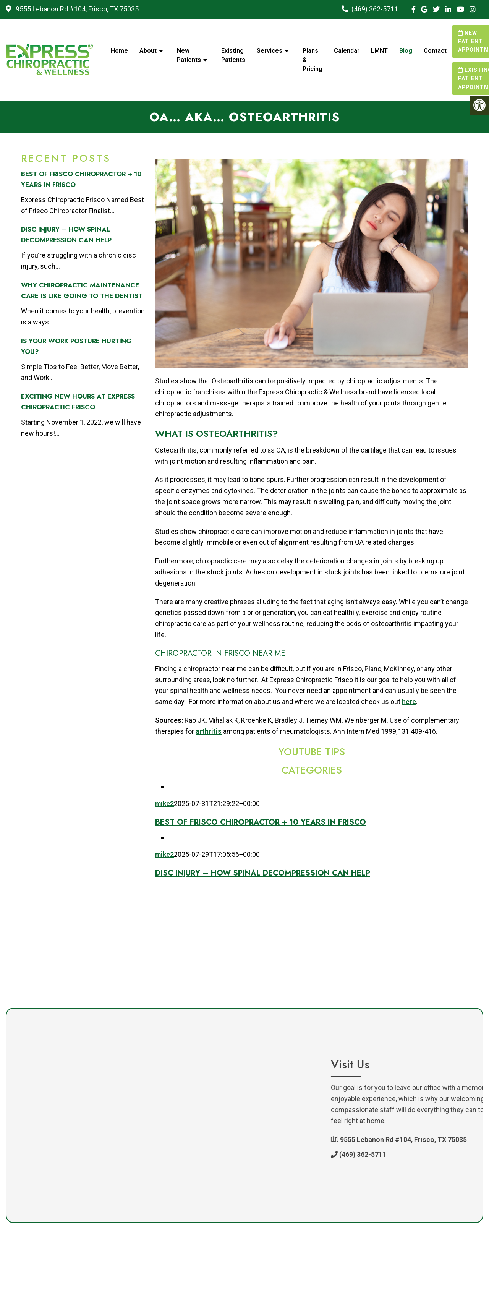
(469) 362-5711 (374, 9)
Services (269, 50)
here (409, 701)
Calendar (346, 50)
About (148, 50)
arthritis (209, 731)
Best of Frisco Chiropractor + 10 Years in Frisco (260, 822)
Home (119, 50)
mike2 (164, 804)
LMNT (379, 50)
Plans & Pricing (312, 60)
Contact (435, 50)
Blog (405, 50)
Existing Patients (233, 55)
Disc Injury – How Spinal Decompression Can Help (262, 873)
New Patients (189, 55)
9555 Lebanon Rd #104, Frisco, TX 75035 (76, 9)
